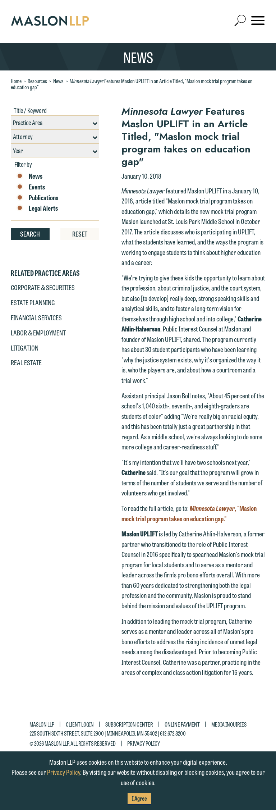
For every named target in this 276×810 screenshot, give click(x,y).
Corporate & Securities (43, 287)
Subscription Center (129, 724)
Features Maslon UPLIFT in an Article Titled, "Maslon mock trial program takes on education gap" (132, 84)
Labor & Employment (38, 333)
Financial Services (36, 317)
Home (16, 81)
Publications (37, 198)
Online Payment (182, 724)
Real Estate (26, 362)
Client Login (80, 724)
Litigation (24, 348)
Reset (79, 234)
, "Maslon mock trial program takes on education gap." (189, 513)
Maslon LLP (41, 724)
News (58, 81)
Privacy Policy (143, 743)
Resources (37, 81)
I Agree (139, 798)
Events (30, 187)
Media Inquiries (229, 724)
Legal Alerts (37, 208)
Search (30, 234)
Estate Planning (33, 302)
